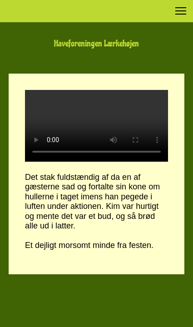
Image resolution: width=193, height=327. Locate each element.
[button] (180, 11)
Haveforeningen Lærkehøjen (96, 43)
